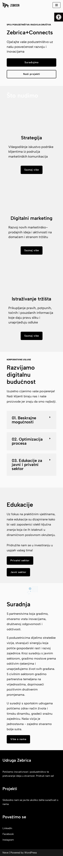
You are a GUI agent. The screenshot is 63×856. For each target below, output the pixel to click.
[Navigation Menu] (56, 5)
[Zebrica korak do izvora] (11, 5)
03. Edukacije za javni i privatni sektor (27, 464)
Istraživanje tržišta (31, 299)
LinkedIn (7, 828)
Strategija (31, 137)
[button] (31, 420)
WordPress (30, 852)
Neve (5, 852)
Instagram (8, 839)
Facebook (8, 834)
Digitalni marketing (31, 218)
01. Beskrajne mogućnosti (24, 419)
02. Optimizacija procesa (27, 441)
